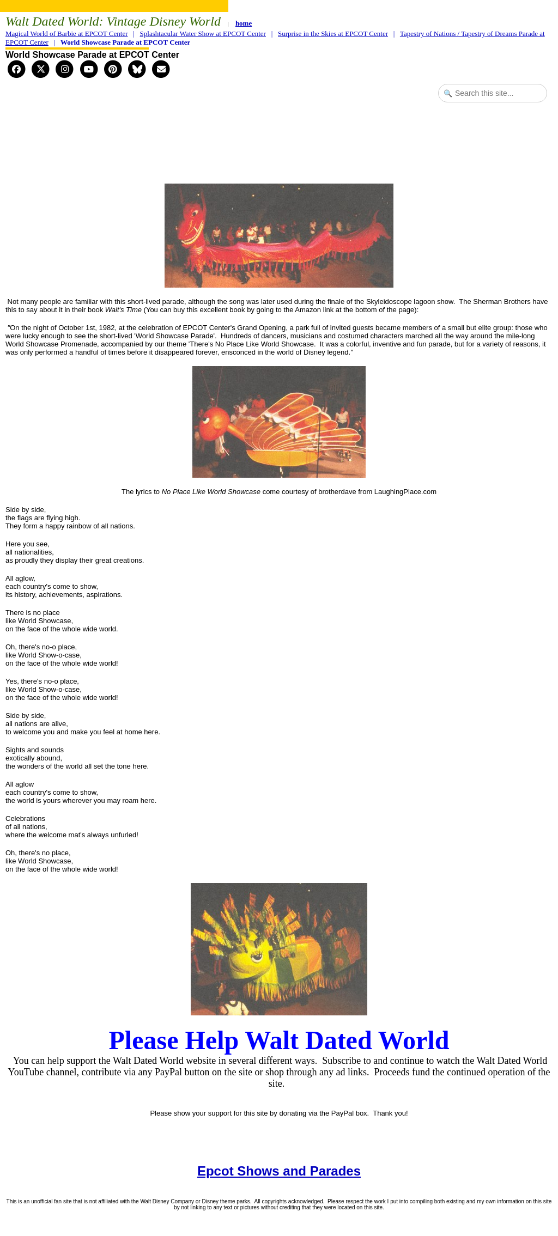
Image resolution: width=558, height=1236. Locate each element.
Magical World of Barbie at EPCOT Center (66, 33)
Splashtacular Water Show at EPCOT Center (203, 33)
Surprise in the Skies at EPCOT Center (333, 33)
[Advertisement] (279, 149)
